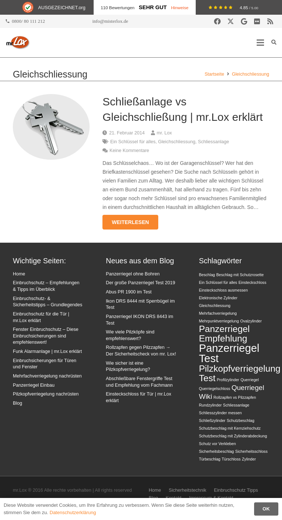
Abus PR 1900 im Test (128, 292)
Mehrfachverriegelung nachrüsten (47, 376)
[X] (230, 21)
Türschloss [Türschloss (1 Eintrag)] (231, 459)
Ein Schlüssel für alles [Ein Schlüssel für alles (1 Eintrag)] (218, 282)
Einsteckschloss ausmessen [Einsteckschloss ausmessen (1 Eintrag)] (223, 290)
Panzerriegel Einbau (33, 385)
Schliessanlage (213, 141)
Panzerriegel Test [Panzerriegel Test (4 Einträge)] (229, 353)
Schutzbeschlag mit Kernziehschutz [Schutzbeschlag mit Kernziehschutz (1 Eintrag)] (230, 428)
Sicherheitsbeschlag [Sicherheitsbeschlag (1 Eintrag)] (216, 451)
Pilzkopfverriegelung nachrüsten (46, 394)
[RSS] (270, 21)
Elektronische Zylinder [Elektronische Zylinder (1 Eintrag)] (218, 298)
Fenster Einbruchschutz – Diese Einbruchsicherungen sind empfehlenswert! (46, 336)
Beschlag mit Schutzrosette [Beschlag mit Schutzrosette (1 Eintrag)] (240, 274)
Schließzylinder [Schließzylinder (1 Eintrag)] (212, 420)
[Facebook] (217, 21)
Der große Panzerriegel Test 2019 (140, 282)
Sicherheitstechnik (187, 490)
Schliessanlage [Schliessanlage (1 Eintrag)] (236, 405)
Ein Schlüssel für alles (132, 141)
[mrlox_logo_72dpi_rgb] (17, 42)
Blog (17, 403)
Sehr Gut (153, 7)
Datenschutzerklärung (73, 512)
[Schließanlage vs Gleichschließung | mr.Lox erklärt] (51, 98)
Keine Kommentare (129, 150)
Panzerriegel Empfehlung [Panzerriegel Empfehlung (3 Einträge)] (224, 333)
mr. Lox (164, 133)
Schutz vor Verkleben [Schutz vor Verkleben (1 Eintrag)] (217, 443)
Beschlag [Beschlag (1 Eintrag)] (207, 274)
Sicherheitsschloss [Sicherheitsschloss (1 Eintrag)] (251, 451)
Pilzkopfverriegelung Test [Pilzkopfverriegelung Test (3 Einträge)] (240, 373)
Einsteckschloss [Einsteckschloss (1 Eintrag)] (252, 282)
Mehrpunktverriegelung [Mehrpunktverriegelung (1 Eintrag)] (219, 321)
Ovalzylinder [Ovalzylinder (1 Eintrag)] (251, 321)
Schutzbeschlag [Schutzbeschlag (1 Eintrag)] (240, 420)
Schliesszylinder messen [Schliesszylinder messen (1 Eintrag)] (220, 413)
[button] (260, 42)
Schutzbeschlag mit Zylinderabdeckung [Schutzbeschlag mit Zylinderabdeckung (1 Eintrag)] (233, 436)
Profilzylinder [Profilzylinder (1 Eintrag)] (228, 380)
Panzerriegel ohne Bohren (132, 274)
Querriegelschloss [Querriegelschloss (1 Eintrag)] (214, 388)
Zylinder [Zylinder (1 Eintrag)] (249, 459)
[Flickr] (257, 21)
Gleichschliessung (177, 141)
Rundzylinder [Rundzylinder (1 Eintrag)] (210, 405)
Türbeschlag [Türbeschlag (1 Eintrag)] (210, 459)
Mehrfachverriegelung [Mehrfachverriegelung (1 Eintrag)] (218, 313)
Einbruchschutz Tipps (236, 490)
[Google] (243, 21)
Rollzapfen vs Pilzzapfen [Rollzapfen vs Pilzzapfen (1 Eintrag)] (234, 397)
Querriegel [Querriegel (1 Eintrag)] (250, 380)
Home (19, 274)
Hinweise (180, 7)
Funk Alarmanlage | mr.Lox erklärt (47, 351)
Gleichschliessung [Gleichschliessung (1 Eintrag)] (215, 305)
